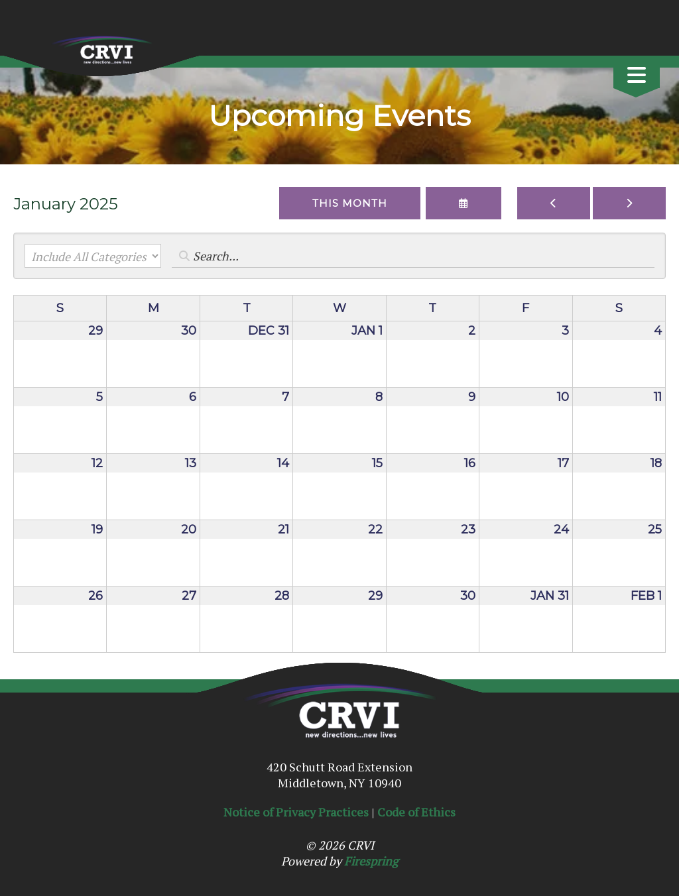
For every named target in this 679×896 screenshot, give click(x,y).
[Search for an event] (413, 256)
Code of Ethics (416, 812)
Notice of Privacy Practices (296, 812)
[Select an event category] (93, 256)
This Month (349, 203)
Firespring (371, 861)
